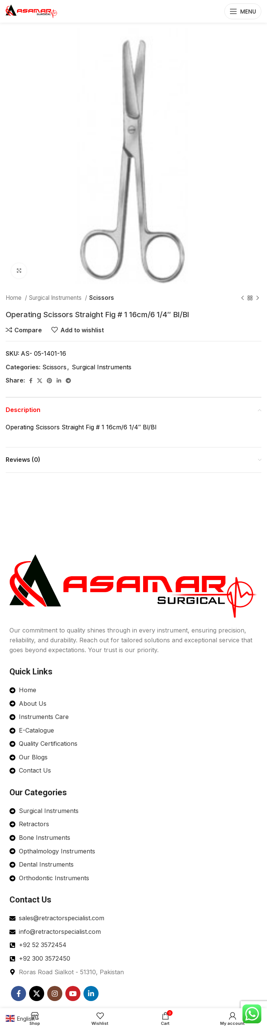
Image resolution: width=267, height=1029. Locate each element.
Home (14, 297)
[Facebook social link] (31, 381)
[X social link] (40, 381)
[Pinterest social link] (49, 381)
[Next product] (257, 298)
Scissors (101, 297)
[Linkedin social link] (58, 381)
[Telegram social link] (68, 381)
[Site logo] (32, 10)
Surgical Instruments (56, 297)
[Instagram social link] (54, 993)
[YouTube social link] (72, 993)
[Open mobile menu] (243, 11)
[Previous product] (242, 298)
